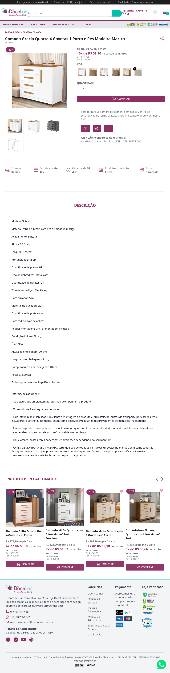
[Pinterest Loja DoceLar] (31, 639)
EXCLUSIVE (38, 24)
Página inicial (12, 32)
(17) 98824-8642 (18, 617)
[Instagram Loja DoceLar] (15, 639)
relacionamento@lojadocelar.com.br (29, 622)
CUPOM (86, 24)
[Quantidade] (85, 89)
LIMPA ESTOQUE (63, 24)
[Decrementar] (79, 89)
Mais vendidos (13, 24)
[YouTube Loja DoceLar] (23, 639)
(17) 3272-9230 (17, 612)
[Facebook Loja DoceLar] (8, 639)
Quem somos (96, 593)
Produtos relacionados (32, 478)
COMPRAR (121, 99)
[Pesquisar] (116, 13)
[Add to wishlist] (42, 491)
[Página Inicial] (14, 12)
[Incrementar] (90, 89)
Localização (94, 634)
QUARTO (27, 32)
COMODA (37, 32)
